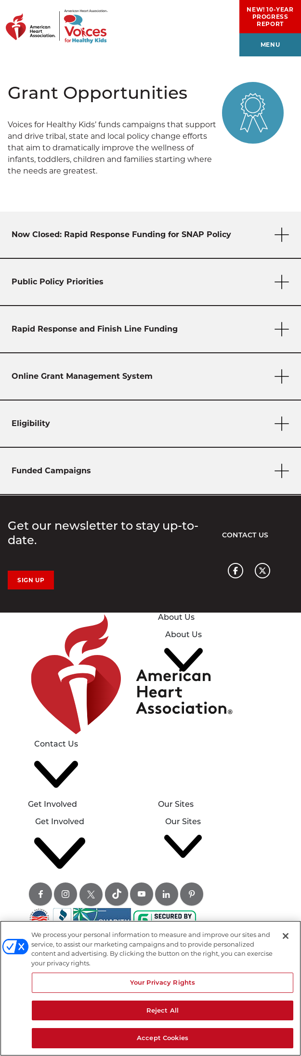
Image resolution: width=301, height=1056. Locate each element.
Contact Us (245, 535)
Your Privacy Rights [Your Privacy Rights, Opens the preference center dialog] (162, 982)
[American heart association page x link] (262, 570)
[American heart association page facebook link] (235, 570)
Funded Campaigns (152, 471)
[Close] (285, 936)
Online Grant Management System (152, 377)
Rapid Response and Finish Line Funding (152, 329)
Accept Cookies (162, 1038)
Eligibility (152, 424)
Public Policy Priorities (152, 282)
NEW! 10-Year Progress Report (270, 16)
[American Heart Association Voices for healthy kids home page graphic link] (54, 21)
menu (270, 44)
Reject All (162, 1010)
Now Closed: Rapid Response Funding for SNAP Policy (152, 235)
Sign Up (30, 580)
